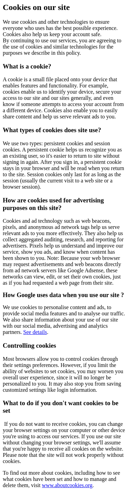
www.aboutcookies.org (67, 485)
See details (35, 332)
